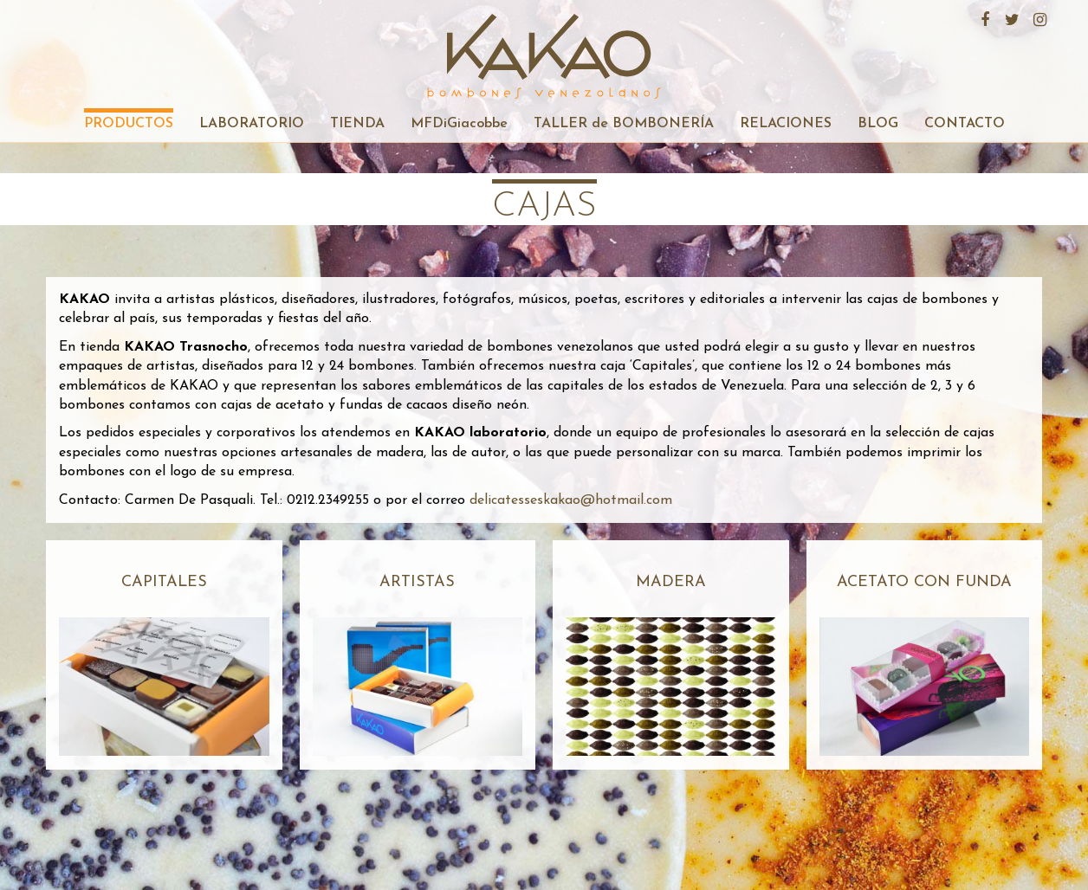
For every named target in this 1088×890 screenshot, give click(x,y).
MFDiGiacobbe (459, 124)
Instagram (1037, 17)
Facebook (982, 17)
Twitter (1010, 17)
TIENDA (357, 124)
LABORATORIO (251, 124)
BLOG (878, 124)
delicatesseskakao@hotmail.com (571, 500)
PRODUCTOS (128, 124)
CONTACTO (964, 124)
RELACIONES (786, 124)
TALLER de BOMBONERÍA (624, 124)
